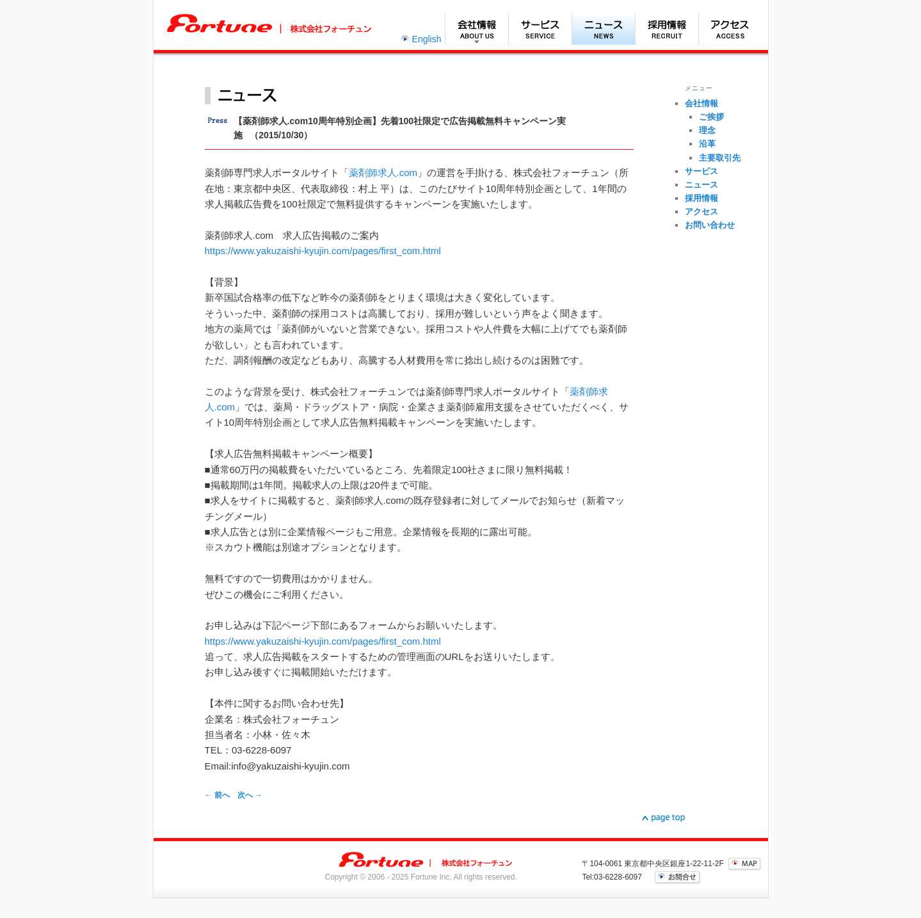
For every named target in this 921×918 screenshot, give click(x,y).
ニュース (603, 29)
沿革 (707, 144)
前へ (217, 795)
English (427, 39)
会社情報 (476, 29)
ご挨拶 (711, 117)
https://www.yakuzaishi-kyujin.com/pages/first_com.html (323, 250)
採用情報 (666, 29)
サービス (540, 29)
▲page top (664, 818)
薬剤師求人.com (383, 172)
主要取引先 (720, 158)
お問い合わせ (710, 225)
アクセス (730, 29)
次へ (249, 795)
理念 (707, 130)
